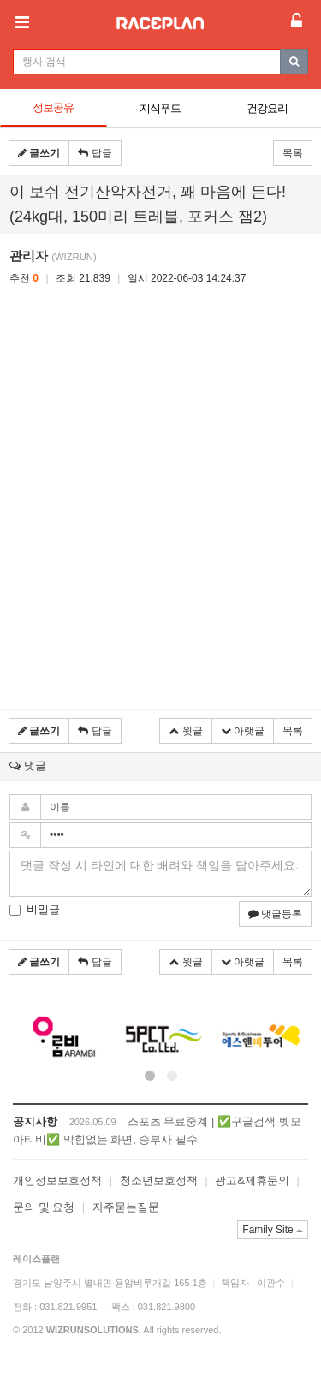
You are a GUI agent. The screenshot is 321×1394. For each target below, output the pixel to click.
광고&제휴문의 (252, 1180)
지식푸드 (160, 108)
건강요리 (267, 108)
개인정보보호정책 (57, 1180)
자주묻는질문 (125, 1207)
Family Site (272, 1230)
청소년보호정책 (159, 1180)
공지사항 (35, 1121)
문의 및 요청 (43, 1207)
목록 (292, 153)
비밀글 (34, 909)
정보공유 (53, 107)
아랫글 (243, 731)
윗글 (185, 731)
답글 (94, 153)
